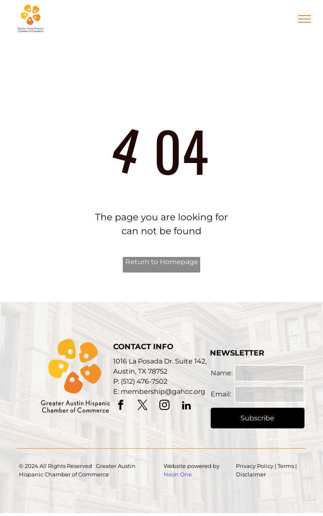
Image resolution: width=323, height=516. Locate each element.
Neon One (178, 474)
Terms (286, 466)
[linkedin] (186, 406)
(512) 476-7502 (144, 381)
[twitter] (142, 406)
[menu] (304, 19)
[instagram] (164, 406)
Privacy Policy (254, 466)
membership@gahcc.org (163, 392)
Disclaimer (251, 474)
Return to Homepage (161, 262)
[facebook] (120, 406)
